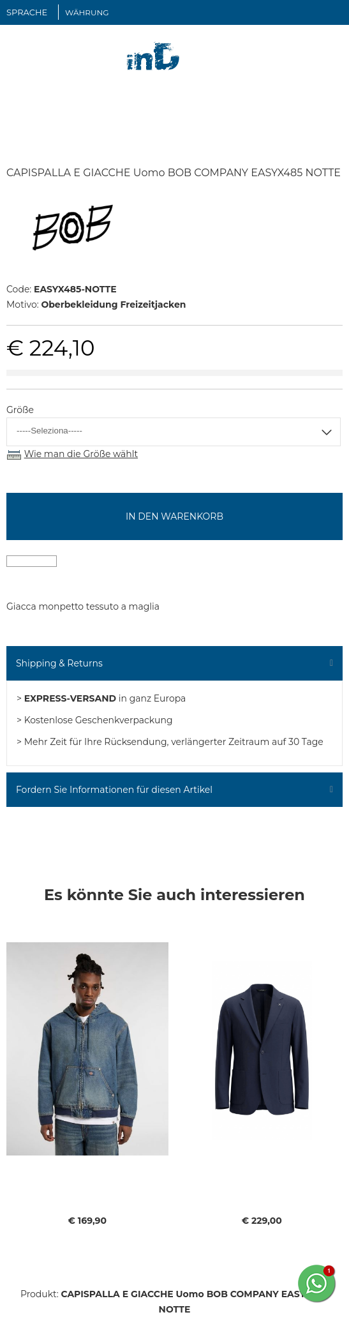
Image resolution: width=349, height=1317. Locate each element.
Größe (20, 410)
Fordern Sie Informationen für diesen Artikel (114, 789)
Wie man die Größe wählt (81, 454)
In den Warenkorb (174, 516)
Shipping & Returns (59, 663)
